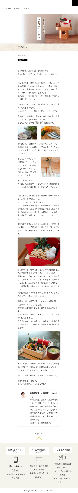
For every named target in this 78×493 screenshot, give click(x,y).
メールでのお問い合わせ (39, 451)
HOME (8, 8)
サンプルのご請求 (62, 450)
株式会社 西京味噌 (13, 3)
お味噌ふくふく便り (21, 8)
